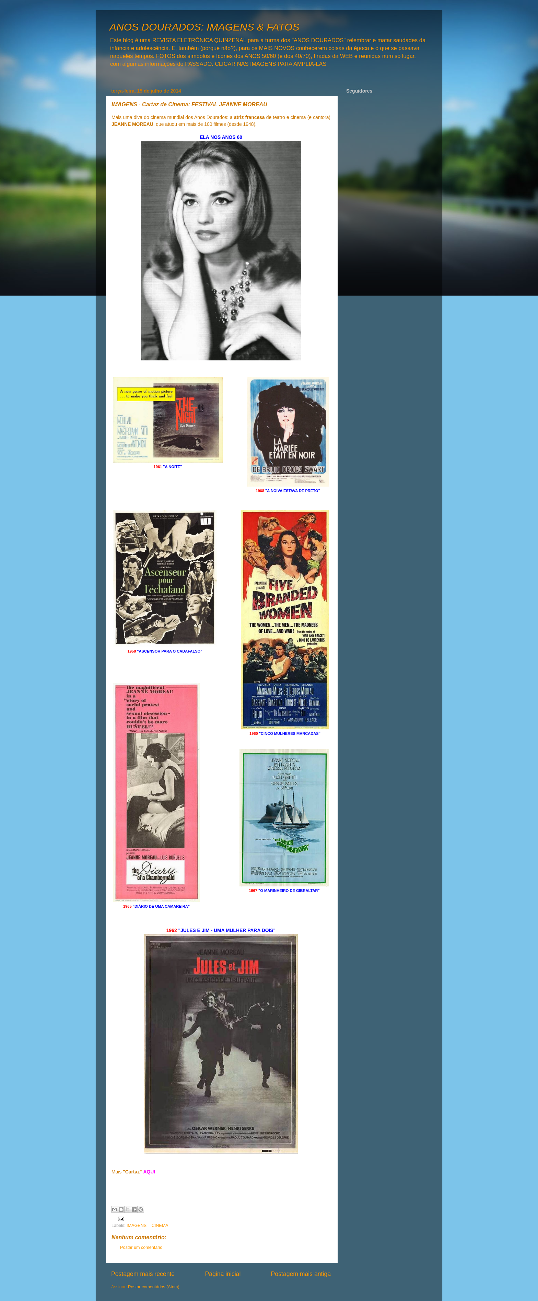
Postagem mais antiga (301, 1273)
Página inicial (223, 1273)
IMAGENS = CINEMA (147, 1225)
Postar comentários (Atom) (153, 1287)
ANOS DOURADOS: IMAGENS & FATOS (204, 27)
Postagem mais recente (143, 1273)
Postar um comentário (141, 1247)
